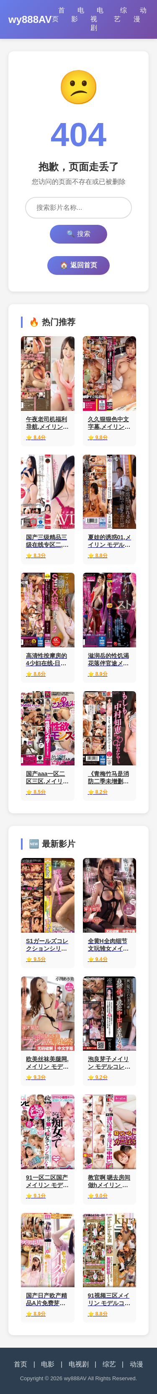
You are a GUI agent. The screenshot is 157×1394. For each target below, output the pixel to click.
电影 (77, 15)
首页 (58, 15)
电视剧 (96, 19)
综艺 (120, 15)
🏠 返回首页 (78, 265)
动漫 (140, 15)
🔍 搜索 (78, 233)
